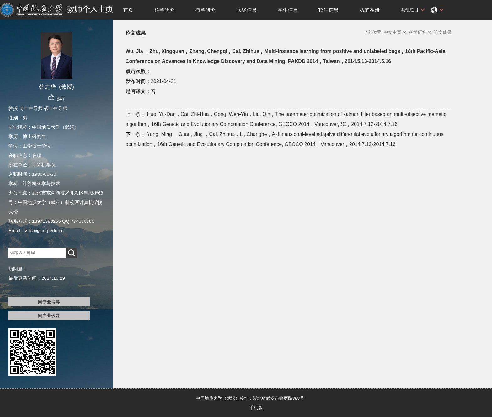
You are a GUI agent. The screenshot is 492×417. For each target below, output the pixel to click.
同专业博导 (49, 301)
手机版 (256, 407)
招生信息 (328, 10)
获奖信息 (247, 10)
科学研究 (164, 10)
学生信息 (288, 10)
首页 (128, 10)
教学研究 (205, 10)
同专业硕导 (49, 315)
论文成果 (443, 32)
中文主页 (392, 32)
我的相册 (370, 10)
